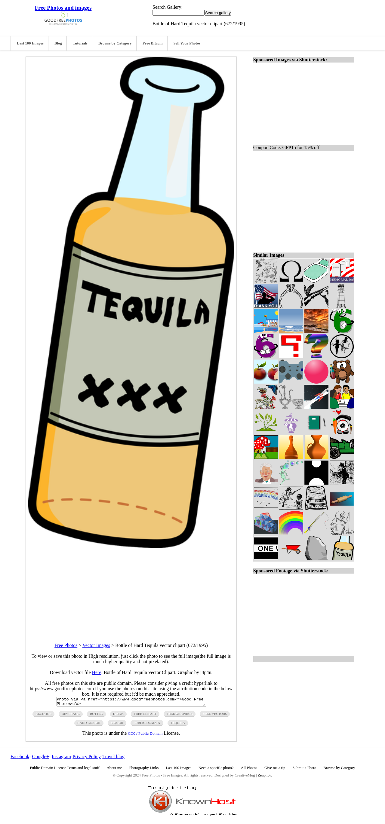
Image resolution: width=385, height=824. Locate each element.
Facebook (20, 758)
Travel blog (113, 758)
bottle (96, 715)
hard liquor (88, 724)
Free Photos (65, 645)
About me (114, 769)
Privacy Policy (86, 758)
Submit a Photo (304, 769)
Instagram (61, 758)
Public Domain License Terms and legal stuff (65, 769)
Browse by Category (115, 43)
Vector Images (96, 645)
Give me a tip (274, 769)
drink (118, 715)
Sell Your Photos (187, 43)
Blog (58, 43)
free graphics (179, 715)
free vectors (215, 715)
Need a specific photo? (216, 769)
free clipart (145, 715)
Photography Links (144, 769)
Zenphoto (265, 777)
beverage (71, 715)
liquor (117, 724)
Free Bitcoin (153, 43)
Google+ (40, 758)
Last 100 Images (30, 43)
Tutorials (80, 43)
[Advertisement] (131, 590)
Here (96, 672)
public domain (147, 724)
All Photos (249, 769)
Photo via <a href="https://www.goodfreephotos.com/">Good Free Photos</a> (131, 702)
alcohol (43, 715)
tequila (178, 724)
